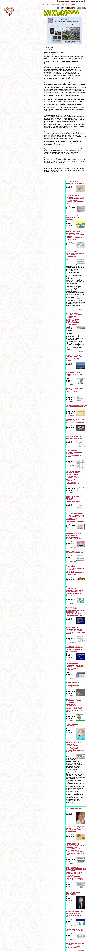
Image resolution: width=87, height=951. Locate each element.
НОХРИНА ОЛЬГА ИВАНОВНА (72, 725)
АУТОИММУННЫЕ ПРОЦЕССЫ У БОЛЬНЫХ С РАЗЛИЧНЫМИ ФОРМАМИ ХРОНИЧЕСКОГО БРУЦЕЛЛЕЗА (75, 667)
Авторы (50, 47)
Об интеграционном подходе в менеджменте (74, 551)
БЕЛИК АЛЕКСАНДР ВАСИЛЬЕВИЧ (73, 893)
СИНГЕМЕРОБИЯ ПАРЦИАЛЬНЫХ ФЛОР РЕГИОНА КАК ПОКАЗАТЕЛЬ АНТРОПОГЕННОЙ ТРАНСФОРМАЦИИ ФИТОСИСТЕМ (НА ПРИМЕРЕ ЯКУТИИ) (74, 318)
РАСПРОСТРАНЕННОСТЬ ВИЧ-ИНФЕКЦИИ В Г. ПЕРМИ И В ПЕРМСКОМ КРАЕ (74, 914)
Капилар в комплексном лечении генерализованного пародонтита (74, 390)
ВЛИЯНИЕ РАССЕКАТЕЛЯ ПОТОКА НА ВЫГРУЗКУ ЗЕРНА (74, 374)
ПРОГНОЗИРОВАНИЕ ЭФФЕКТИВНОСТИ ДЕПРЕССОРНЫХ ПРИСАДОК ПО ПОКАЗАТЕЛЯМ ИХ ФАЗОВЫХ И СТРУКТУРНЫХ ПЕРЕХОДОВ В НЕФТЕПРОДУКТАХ (73, 478)
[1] (45, 63)
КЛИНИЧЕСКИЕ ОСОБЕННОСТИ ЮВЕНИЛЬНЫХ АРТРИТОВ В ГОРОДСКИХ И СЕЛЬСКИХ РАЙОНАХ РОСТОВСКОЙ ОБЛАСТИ (75, 611)
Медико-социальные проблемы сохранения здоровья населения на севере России (74, 685)
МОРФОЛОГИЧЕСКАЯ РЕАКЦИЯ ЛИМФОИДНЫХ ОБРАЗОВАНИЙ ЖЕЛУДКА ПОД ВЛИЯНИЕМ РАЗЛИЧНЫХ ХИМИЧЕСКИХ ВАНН (75, 199)
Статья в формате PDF (51, 54)
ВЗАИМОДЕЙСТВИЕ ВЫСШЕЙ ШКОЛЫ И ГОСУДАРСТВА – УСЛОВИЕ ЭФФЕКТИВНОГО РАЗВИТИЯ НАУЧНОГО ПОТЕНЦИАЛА (75, 235)
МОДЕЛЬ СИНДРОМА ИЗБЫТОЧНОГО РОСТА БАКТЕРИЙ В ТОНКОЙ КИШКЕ (74, 358)
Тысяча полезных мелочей (72, 1)
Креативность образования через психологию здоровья (75, 217)
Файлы (50, 49)
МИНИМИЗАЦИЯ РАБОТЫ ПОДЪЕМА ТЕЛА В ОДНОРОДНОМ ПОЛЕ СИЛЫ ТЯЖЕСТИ (75, 945)
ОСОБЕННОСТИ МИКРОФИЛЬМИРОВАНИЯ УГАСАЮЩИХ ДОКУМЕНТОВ (75, 254)
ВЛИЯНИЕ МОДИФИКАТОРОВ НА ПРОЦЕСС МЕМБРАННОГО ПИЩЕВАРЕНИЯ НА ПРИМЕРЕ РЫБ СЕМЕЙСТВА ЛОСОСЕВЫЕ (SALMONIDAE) (75, 569)
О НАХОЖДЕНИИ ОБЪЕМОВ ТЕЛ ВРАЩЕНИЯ (75, 182)
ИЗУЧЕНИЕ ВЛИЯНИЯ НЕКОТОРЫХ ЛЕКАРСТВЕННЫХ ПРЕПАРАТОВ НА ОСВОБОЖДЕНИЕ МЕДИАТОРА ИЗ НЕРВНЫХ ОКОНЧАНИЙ (75, 747)
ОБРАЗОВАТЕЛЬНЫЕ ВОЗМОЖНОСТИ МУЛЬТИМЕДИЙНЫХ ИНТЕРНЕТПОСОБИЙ (73, 536)
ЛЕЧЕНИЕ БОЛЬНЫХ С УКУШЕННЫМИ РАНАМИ (74, 929)
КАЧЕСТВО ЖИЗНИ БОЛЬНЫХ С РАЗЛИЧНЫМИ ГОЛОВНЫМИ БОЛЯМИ (74, 499)
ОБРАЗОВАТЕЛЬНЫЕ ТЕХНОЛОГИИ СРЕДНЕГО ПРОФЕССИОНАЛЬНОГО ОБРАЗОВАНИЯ (75, 649)
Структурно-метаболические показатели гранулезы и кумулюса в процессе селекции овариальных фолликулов (74, 591)
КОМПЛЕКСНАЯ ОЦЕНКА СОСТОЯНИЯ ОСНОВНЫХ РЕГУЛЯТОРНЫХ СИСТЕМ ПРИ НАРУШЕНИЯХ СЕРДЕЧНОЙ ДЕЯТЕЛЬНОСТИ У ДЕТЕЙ (75, 517)
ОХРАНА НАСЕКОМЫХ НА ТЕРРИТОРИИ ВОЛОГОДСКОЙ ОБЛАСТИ (75, 421)
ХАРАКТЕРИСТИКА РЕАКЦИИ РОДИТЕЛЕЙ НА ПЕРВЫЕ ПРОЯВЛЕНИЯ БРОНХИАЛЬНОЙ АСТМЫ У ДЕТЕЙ (75, 631)
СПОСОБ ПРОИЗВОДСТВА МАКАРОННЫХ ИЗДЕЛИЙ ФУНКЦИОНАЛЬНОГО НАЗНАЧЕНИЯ (75, 829)
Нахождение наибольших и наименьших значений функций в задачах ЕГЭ (75, 436)
